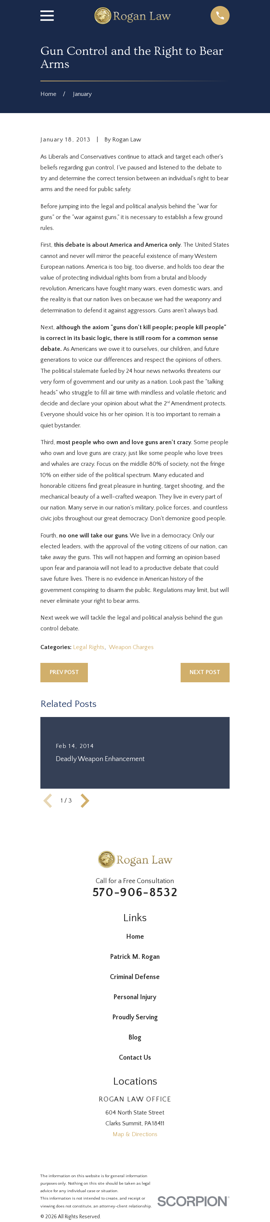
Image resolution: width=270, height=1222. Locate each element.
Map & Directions (135, 1134)
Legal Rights (88, 647)
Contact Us (135, 1058)
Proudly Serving (135, 1017)
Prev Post (64, 672)
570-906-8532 (135, 892)
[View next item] (85, 801)
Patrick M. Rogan (135, 957)
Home (135, 937)
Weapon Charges (131, 647)
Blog (134, 1037)
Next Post (205, 672)
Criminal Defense (135, 977)
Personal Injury (134, 997)
